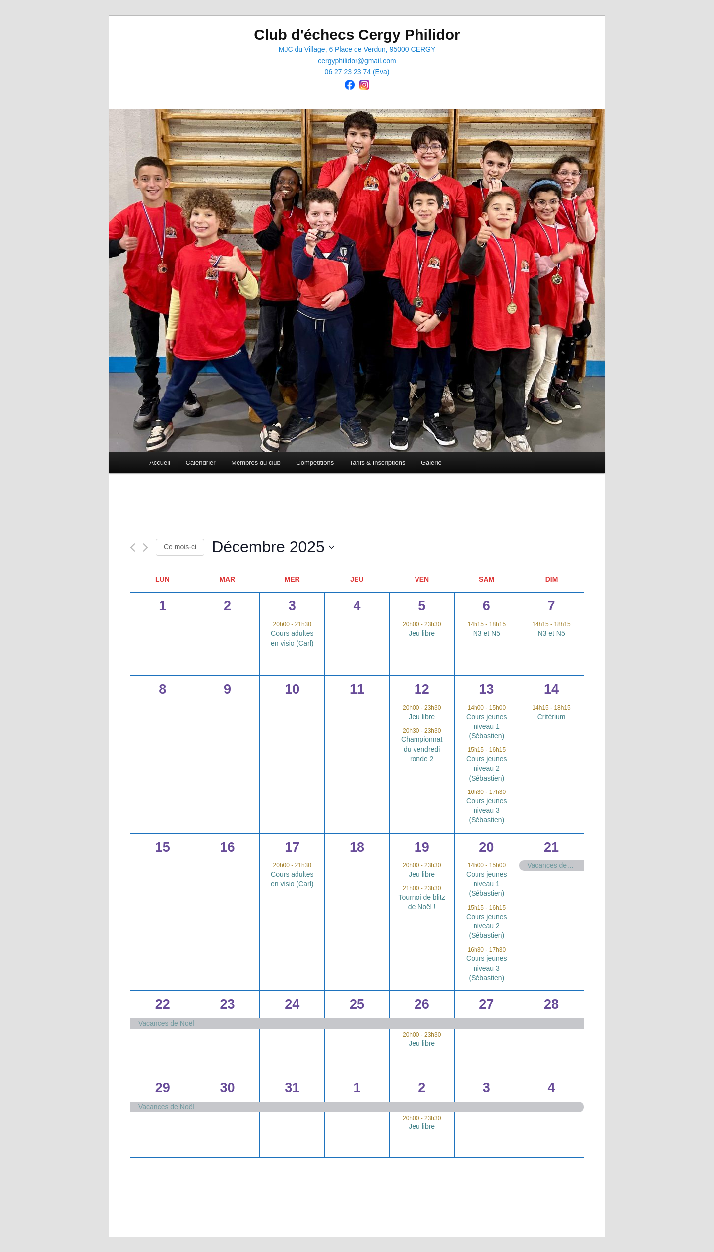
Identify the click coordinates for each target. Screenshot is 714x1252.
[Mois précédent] (132, 547)
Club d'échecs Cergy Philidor (357, 34)
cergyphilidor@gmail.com (357, 61)
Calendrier (201, 462)
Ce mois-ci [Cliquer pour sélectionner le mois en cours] (180, 547)
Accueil (159, 462)
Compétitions (315, 462)
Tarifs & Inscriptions (378, 462)
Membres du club (256, 462)
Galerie (431, 462)
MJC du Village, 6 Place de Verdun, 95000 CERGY (357, 49)
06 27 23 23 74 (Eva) (357, 72)
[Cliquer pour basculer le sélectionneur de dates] (273, 547)
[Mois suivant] (145, 547)
